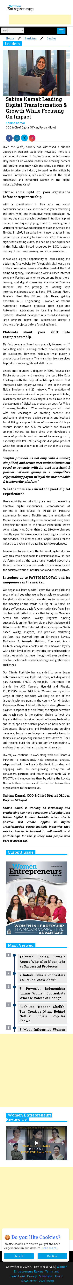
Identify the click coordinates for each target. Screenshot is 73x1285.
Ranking (31, 38)
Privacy (32, 1276)
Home (10, 38)
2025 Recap (46, 1281)
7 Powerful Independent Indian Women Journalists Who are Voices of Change (42, 993)
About (59, 1276)
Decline (52, 1256)
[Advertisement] (40, 19)
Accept (19, 1256)
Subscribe (45, 1276)
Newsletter (28, 1281)
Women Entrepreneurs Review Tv (29, 1117)
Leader (51, 38)
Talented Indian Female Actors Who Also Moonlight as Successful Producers (42, 961)
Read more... (49, 1248)
